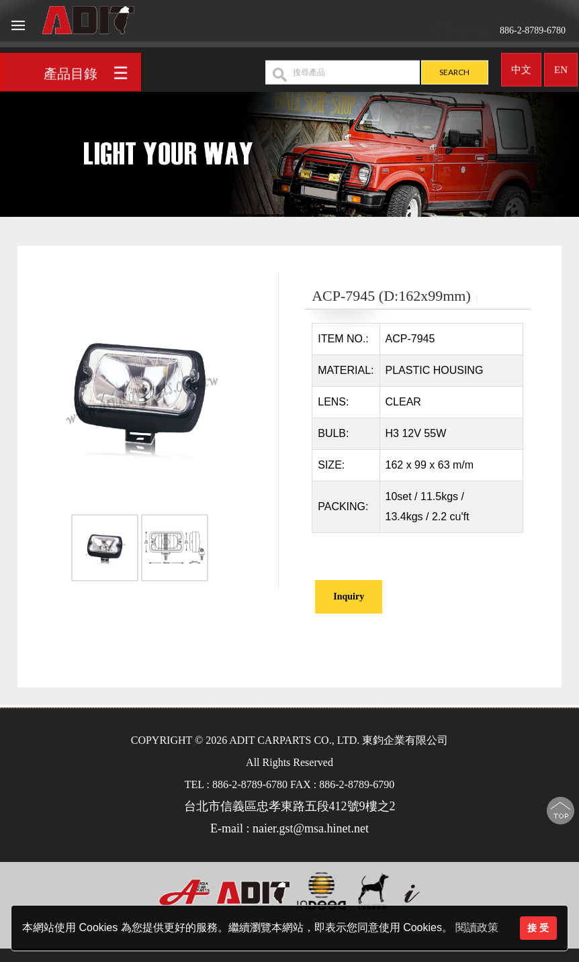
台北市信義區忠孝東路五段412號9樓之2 (290, 806)
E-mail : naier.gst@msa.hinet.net (289, 828)
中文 (521, 65)
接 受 (538, 927)
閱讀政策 (476, 927)
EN (561, 65)
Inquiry (348, 596)
